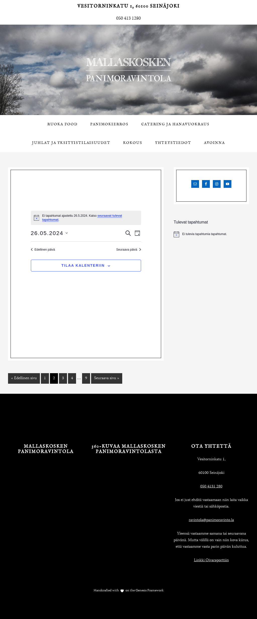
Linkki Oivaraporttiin (211, 560)
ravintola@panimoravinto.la (211, 520)
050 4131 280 (211, 486)
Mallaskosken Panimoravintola (128, 69)
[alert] (211, 234)
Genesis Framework (149, 590)
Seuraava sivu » (106, 378)
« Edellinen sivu (24, 378)
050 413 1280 (128, 18)
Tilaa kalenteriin (83, 265)
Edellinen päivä (43, 249)
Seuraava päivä (128, 249)
